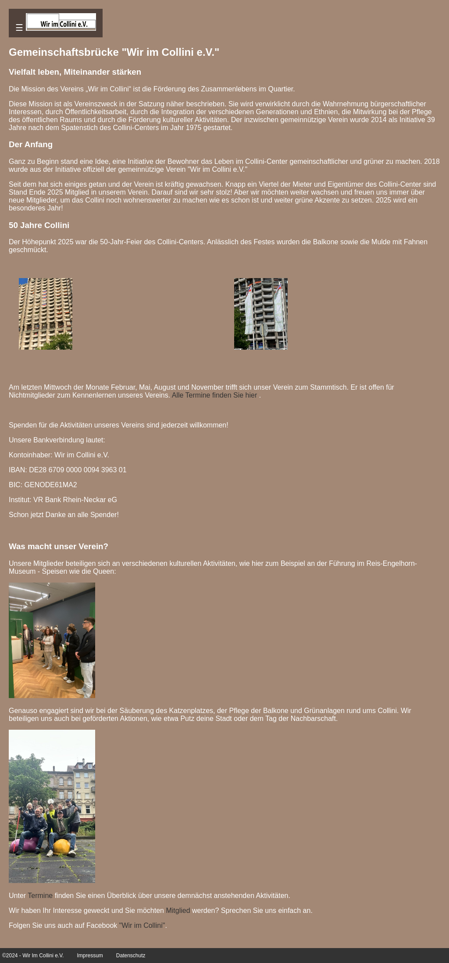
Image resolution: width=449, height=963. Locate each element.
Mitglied (178, 910)
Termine (40, 895)
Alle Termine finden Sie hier (214, 395)
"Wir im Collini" (142, 925)
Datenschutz (131, 955)
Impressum (90, 955)
